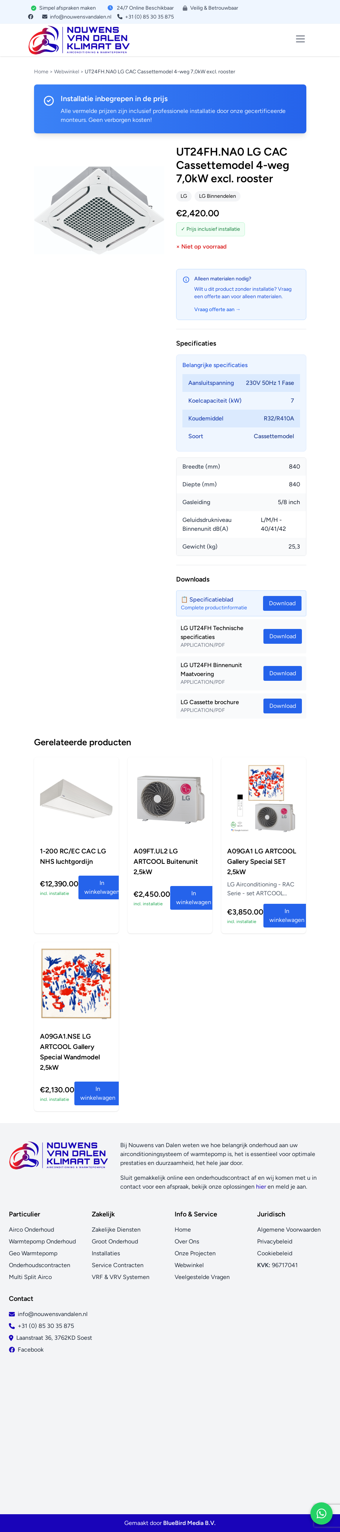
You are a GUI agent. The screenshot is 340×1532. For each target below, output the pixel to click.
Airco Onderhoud (31, 1229)
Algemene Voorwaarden (289, 1229)
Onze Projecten (195, 1253)
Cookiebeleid (274, 1253)
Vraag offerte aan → (217, 309)
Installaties (106, 1253)
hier (261, 1186)
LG (184, 196)
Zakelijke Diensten (116, 1229)
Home (41, 72)
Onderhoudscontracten (39, 1265)
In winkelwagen (101, 887)
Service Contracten (118, 1265)
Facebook (31, 1349)
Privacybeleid (274, 1241)
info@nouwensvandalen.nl (76, 17)
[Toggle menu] (300, 39)
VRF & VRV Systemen (120, 1276)
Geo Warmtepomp (33, 1253)
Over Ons (187, 1241)
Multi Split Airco (30, 1276)
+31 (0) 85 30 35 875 (145, 17)
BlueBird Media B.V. (189, 1522)
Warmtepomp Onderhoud (42, 1241)
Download (282, 636)
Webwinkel (66, 72)
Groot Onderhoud (115, 1241)
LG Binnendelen (217, 196)
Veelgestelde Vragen (202, 1276)
